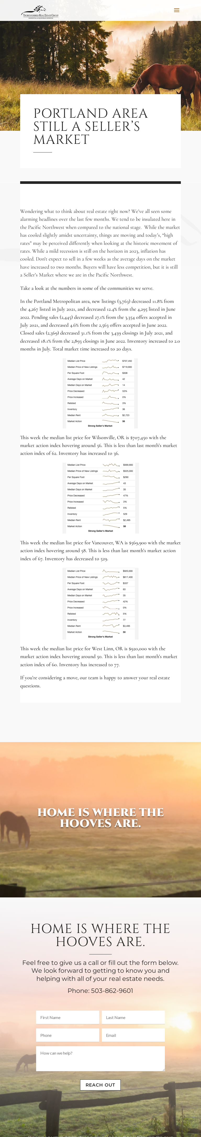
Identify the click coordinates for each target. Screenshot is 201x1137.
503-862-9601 (112, 990)
